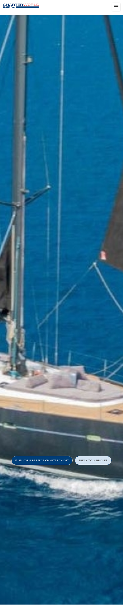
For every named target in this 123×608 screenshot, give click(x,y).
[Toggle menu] (116, 7)
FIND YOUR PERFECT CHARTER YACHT (42, 460)
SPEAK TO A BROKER (93, 460)
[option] (61, 304)
